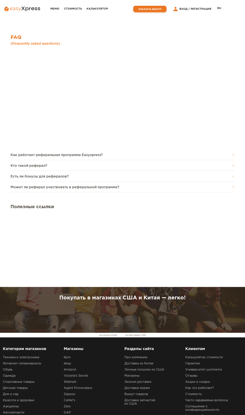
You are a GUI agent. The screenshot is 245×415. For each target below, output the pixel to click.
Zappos (69, 325)
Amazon (70, 301)
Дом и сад (10, 325)
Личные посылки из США (144, 301)
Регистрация (201, 9)
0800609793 (94, 378)
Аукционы (11, 337)
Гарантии (192, 294)
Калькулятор (97, 9)
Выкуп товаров (136, 325)
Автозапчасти (13, 344)
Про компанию (135, 288)
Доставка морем (137, 319)
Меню (54, 9)
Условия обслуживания (203, 347)
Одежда (9, 307)
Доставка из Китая (138, 294)
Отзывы (191, 307)
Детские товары (15, 319)
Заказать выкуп (149, 9)
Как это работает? (199, 319)
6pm (67, 288)
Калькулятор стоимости (204, 288)
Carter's (69, 331)
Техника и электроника (21, 288)
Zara (67, 337)
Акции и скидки (197, 313)
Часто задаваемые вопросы (206, 331)
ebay (67, 294)
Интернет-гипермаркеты (22, 294)
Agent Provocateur (78, 319)
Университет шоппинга (203, 301)
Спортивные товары (18, 313)
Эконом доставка (137, 313)
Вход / (181, 9)
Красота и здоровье (18, 331)
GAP (67, 344)
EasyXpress (29, 404)
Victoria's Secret (76, 307)
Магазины (132, 307)
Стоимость (73, 9)
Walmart (70, 313)
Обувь (8, 301)
